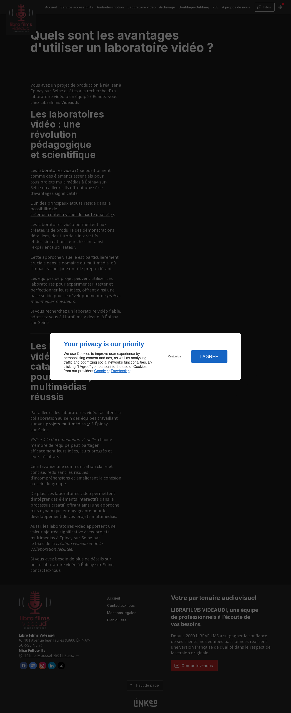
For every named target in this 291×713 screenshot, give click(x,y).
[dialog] (145, 356)
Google (100, 371)
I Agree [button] (209, 356)
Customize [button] (174, 356)
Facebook (119, 371)
